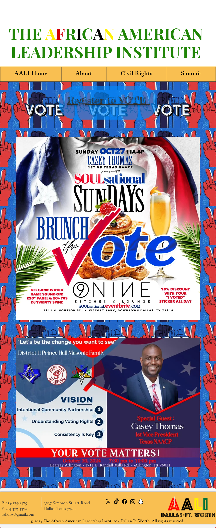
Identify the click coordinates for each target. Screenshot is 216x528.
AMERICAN (160, 33)
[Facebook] (124, 501)
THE (27, 33)
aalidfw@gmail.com (18, 514)
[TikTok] (116, 501)
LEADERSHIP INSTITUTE (106, 51)
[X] (108, 501)
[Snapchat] (141, 501)
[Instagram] (132, 501)
